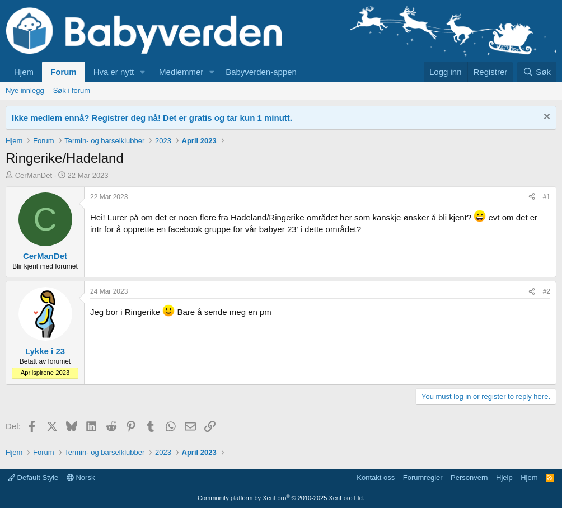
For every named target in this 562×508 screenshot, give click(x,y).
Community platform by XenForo (281, 498)
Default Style (33, 477)
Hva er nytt (113, 72)
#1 (546, 197)
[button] (143, 72)
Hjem (24, 72)
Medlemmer (181, 72)
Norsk (81, 477)
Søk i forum (71, 90)
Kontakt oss (376, 477)
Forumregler (423, 477)
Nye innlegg (25, 90)
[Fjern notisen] (545, 118)
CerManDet (33, 175)
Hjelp (504, 477)
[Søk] (536, 72)
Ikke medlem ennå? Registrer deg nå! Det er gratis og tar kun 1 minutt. (152, 118)
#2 (546, 291)
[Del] (531, 197)
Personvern (469, 477)
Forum (63, 72)
